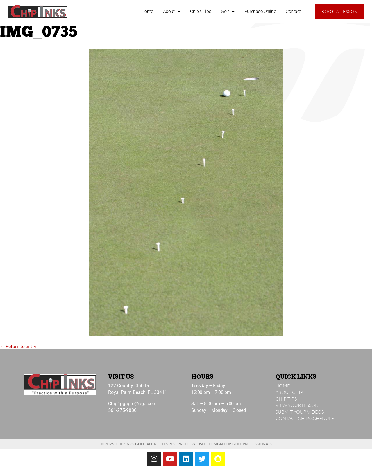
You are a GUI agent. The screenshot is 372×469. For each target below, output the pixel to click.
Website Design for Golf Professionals (232, 444)
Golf (228, 11)
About (171, 11)
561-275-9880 (122, 410)
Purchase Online (260, 11)
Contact (293, 11)
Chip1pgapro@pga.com (132, 403)
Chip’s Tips (200, 11)
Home (147, 11)
